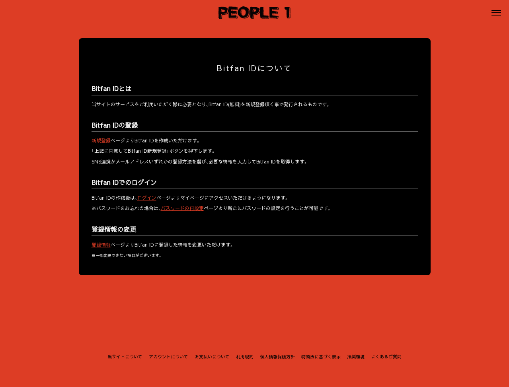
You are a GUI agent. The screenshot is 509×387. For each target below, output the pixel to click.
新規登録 (101, 140)
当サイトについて (124, 357)
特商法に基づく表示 (321, 357)
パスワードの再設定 (182, 208)
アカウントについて (168, 357)
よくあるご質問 (386, 357)
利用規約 (245, 357)
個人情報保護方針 (277, 357)
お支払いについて (212, 357)
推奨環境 (356, 357)
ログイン (146, 197)
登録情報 (101, 244)
